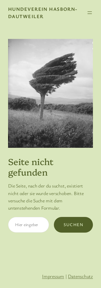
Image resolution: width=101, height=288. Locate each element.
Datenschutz (80, 276)
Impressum (53, 276)
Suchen (73, 224)
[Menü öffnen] (89, 12)
